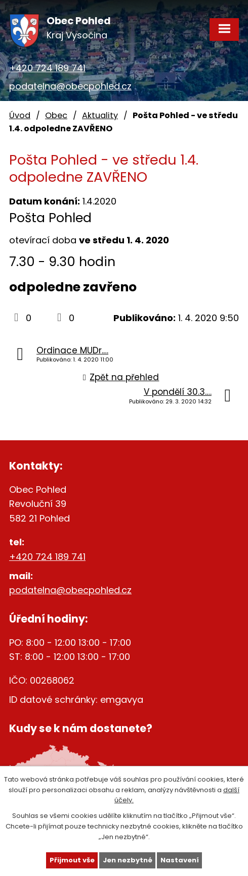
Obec (56, 115)
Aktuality (100, 115)
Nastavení (179, 860)
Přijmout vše (72, 860)
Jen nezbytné (127, 860)
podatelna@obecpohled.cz (70, 86)
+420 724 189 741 (47, 68)
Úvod (19, 115)
